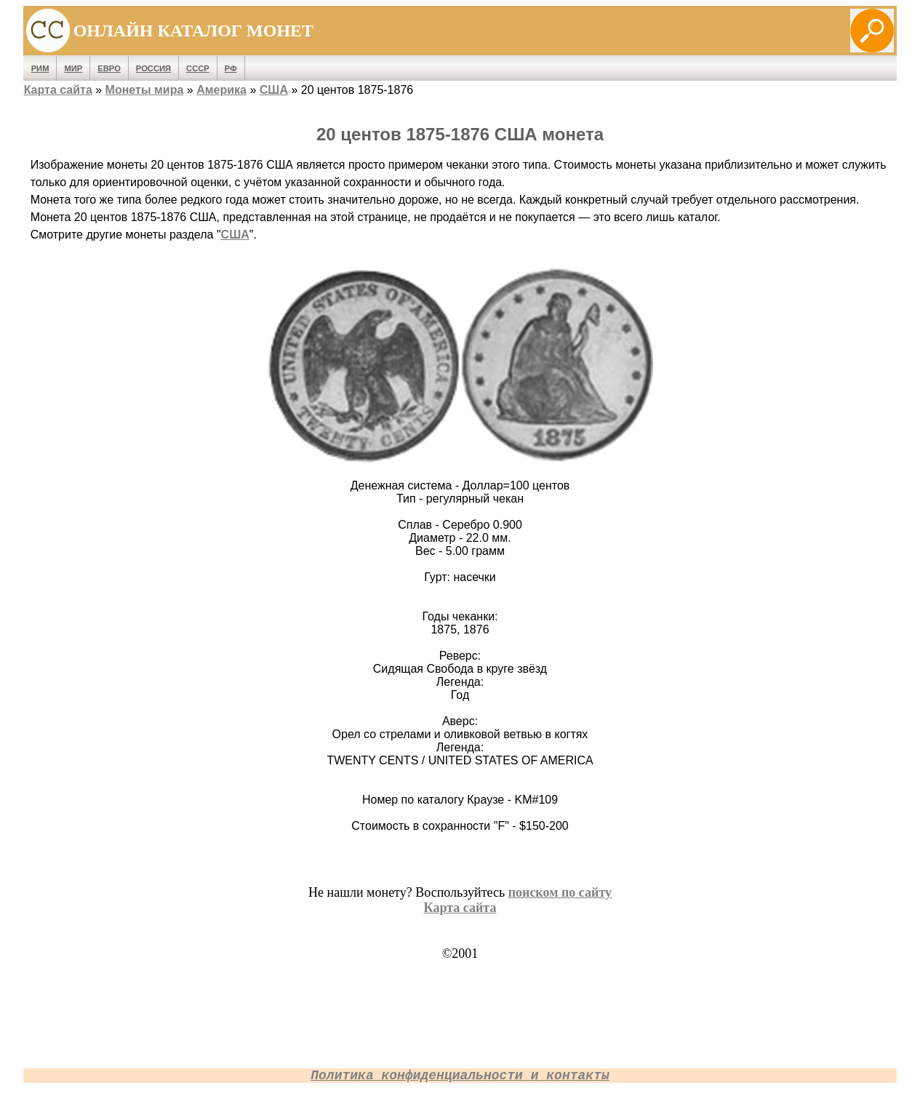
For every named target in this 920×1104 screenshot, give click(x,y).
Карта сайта (58, 90)
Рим (40, 68)
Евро (109, 68)
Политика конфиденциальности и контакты (460, 1075)
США (274, 90)
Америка (221, 90)
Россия (153, 68)
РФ (231, 68)
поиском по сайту (560, 892)
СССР (197, 68)
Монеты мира (144, 90)
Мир (73, 68)
